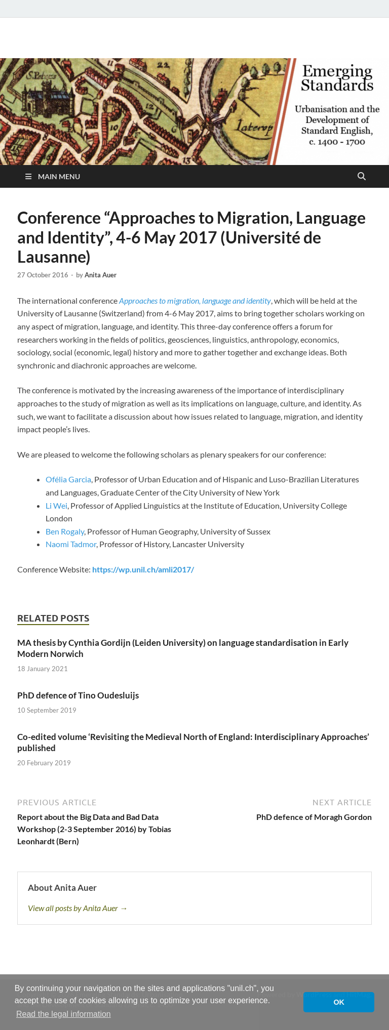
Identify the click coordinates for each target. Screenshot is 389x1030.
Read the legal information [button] (63, 1014)
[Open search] (361, 176)
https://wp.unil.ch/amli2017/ (143, 569)
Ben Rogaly (65, 531)
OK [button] (338, 1002)
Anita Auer (100, 275)
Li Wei (56, 505)
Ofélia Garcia (68, 479)
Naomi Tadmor (71, 544)
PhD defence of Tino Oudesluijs (78, 695)
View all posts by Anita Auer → (78, 908)
